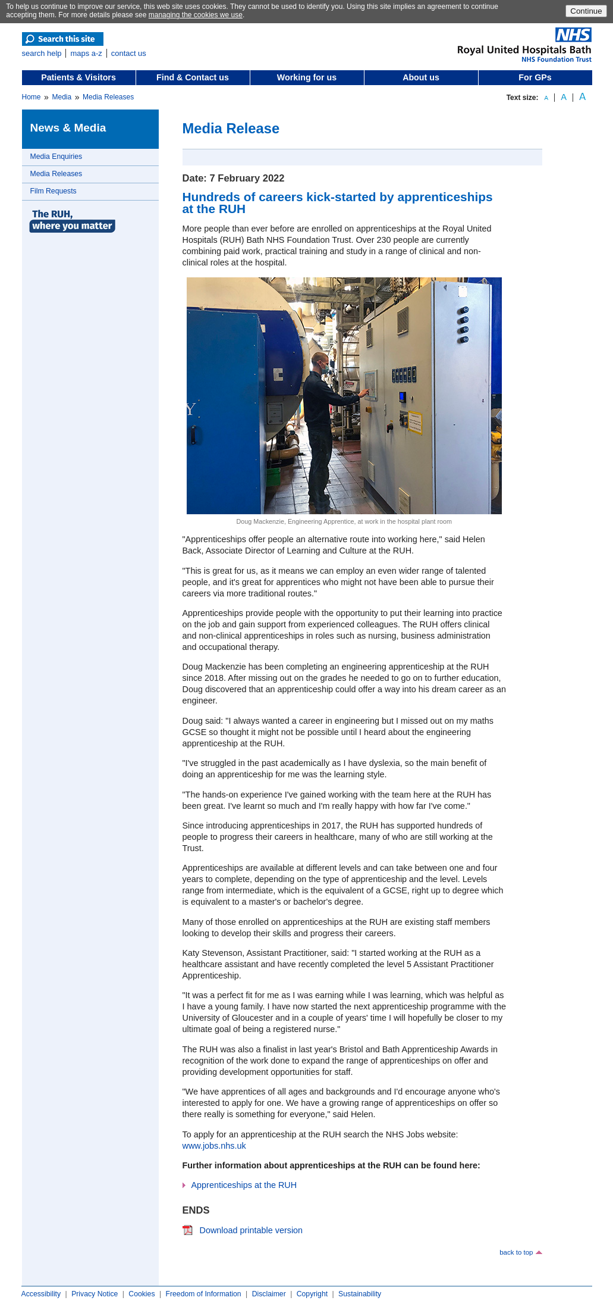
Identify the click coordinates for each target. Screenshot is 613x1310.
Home (31, 97)
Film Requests (53, 191)
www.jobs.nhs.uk (214, 1145)
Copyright (312, 1294)
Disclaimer (269, 1294)
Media (61, 97)
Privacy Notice (94, 1294)
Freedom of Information (203, 1294)
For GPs (534, 77)
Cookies (141, 1294)
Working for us (307, 77)
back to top (516, 1252)
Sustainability (359, 1294)
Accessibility (41, 1294)
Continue (586, 11)
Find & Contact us (192, 77)
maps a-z (86, 53)
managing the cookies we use (196, 15)
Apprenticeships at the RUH (244, 1185)
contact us (128, 53)
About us (421, 77)
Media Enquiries (56, 156)
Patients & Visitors (78, 77)
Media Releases (108, 97)
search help (42, 53)
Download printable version (251, 1230)
